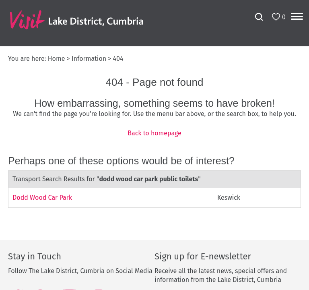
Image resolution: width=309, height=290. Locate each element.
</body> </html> (154, 145)
